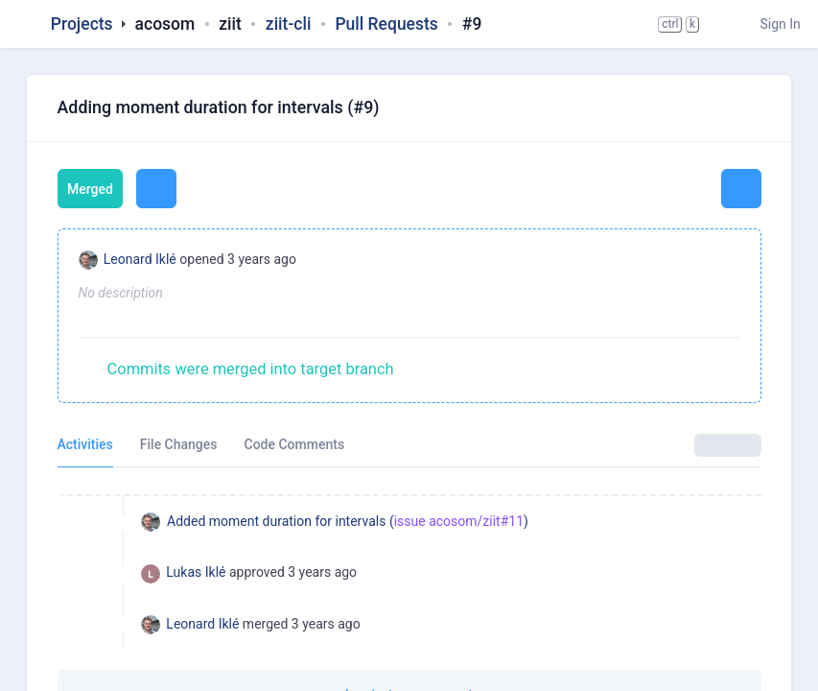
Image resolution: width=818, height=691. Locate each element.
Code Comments (295, 444)
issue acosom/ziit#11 (459, 521)
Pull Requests (386, 24)
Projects (82, 24)
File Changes (179, 444)
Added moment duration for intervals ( (280, 521)
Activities (85, 444)
